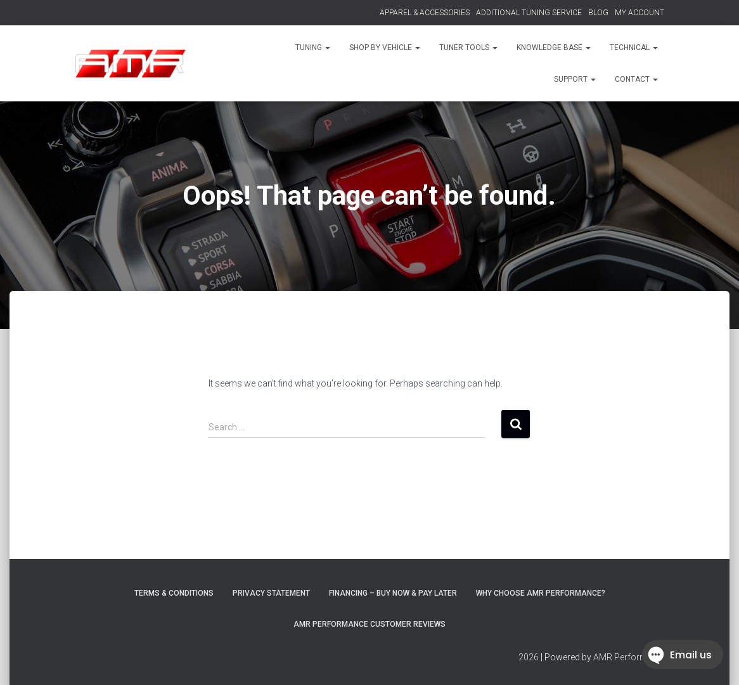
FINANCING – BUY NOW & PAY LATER (393, 593)
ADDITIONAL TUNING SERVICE (529, 12)
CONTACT (636, 79)
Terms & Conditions (174, 593)
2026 (528, 657)
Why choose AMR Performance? (540, 593)
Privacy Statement (271, 593)
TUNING (312, 47)
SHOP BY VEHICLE (384, 47)
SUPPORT (575, 79)
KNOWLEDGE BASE (554, 47)
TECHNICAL (634, 47)
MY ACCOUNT (639, 12)
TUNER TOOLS (468, 47)
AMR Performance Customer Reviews (369, 624)
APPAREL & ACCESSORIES (425, 12)
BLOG (598, 12)
